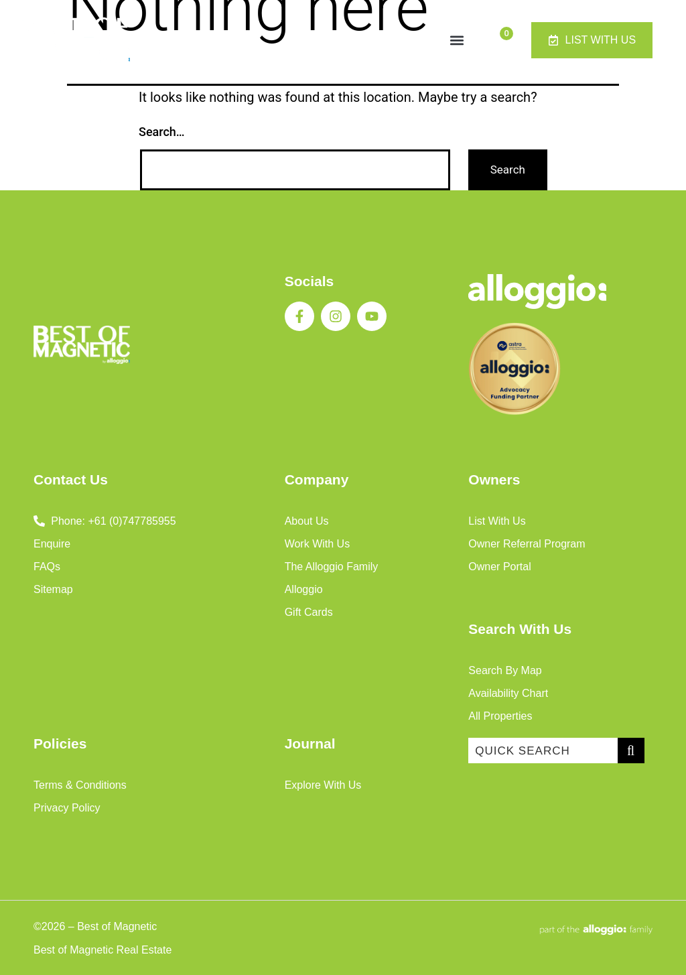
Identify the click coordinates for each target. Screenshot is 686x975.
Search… (162, 132)
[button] (456, 40)
